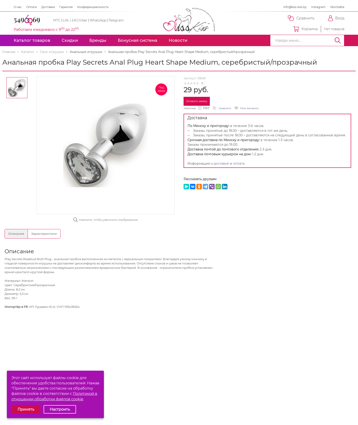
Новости (178, 40)
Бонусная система (137, 40)
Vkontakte (337, 7)
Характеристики (44, 233)
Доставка (48, 7)
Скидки (70, 40)
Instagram (318, 7)
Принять (26, 409)
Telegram (116, 20)
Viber (83, 20)
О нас (18, 7)
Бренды (97, 40)
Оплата (31, 7)
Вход (336, 18)
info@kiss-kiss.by (295, 7)
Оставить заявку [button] (196, 101)
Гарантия (66, 7)
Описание (16, 233)
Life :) (67, 20)
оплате (239, 163)
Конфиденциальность (93, 7)
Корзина (305, 29)
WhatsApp (98, 20)
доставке (221, 163)
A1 (75, 20)
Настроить (60, 409)
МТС (57, 20)
